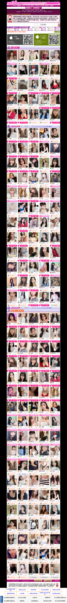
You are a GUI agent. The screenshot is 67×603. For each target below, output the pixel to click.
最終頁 (50, 126)
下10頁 (47, 126)
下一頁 (43, 126)
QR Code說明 (57, 31)
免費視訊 (15, 60)
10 (41, 126)
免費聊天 (26, 119)
